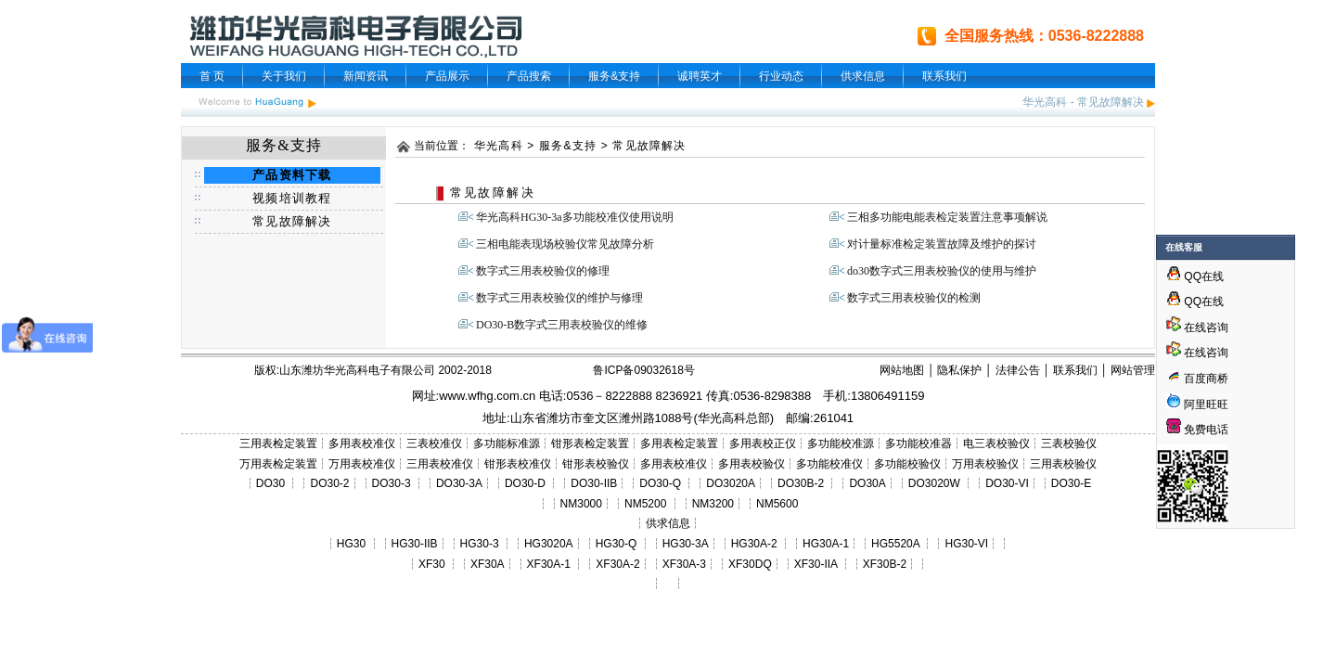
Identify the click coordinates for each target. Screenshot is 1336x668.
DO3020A (730, 483)
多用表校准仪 (361, 443)
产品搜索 (529, 76)
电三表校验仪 (996, 443)
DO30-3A (459, 483)
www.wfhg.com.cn (487, 396)
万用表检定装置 (278, 463)
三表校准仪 (434, 443)
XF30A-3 (684, 564)
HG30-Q (616, 543)
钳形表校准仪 (517, 463)
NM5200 (645, 503)
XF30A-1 (549, 564)
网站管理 (1133, 370)
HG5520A (895, 543)
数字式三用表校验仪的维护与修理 (559, 297)
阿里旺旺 (1204, 404)
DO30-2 (330, 483)
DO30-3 (391, 483)
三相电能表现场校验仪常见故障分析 (565, 244)
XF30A (487, 564)
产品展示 (447, 76)
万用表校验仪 (985, 463)
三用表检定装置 (278, 443)
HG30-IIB (415, 543)
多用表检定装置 (679, 443)
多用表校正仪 (762, 443)
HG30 (351, 543)
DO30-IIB (594, 483)
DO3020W (934, 483)
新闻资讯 (365, 76)
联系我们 (944, 76)
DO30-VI (1007, 483)
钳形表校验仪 (595, 463)
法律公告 (1018, 370)
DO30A (867, 483)
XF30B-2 (884, 564)
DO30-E (1071, 483)
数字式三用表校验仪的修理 (543, 270)
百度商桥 (1197, 378)
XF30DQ (750, 564)
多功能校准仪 (829, 463)
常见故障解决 (1110, 102)
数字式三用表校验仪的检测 (914, 297)
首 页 (212, 76)
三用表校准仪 (439, 463)
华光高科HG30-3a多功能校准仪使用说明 (575, 217)
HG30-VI (966, 543)
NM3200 (713, 503)
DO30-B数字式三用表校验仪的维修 (562, 324)
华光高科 (1044, 102)
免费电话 (1197, 429)
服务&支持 (614, 76)
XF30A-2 (617, 564)
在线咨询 (1197, 327)
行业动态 (781, 76)
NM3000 (581, 503)
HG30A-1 (826, 543)
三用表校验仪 (1063, 463)
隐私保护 (959, 370)
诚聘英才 (699, 76)
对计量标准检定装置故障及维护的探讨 (941, 244)
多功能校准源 (840, 443)
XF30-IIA (816, 564)
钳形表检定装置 (590, 443)
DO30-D (525, 483)
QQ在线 (1195, 276)
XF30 (431, 564)
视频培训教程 (291, 198)
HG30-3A (685, 543)
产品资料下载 (291, 175)
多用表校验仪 (751, 463)
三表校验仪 (1069, 443)
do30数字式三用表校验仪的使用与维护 (941, 270)
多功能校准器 (918, 443)
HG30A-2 (754, 543)
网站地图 (902, 370)
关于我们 (284, 76)
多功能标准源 (506, 443)
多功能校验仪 (907, 463)
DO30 (270, 483)
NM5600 (777, 503)
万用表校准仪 (361, 463)
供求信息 (863, 76)
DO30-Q (660, 483)
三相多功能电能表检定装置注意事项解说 (947, 217)
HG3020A (548, 543)
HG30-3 (479, 543)
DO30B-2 (800, 483)
